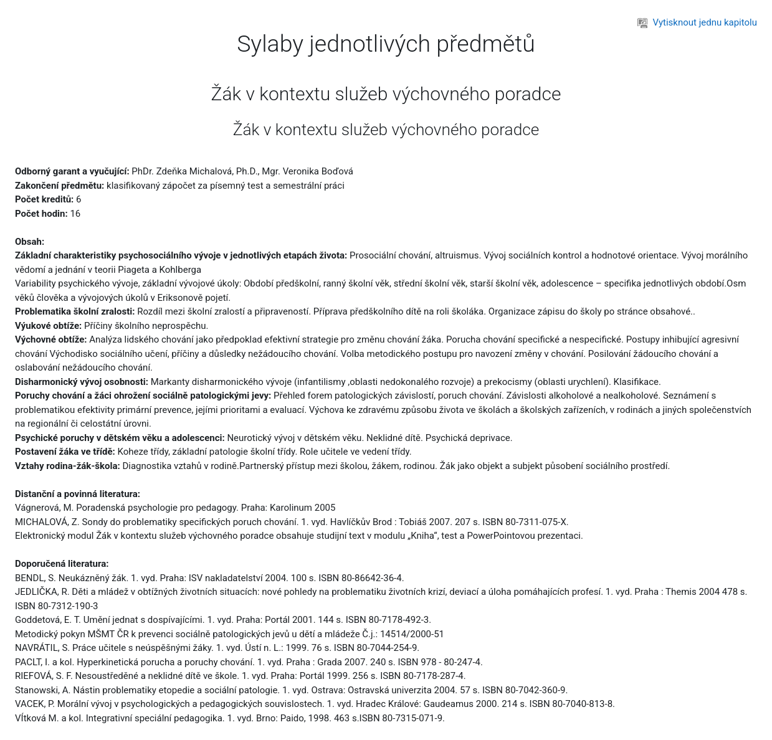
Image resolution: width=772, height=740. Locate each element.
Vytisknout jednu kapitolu (697, 22)
